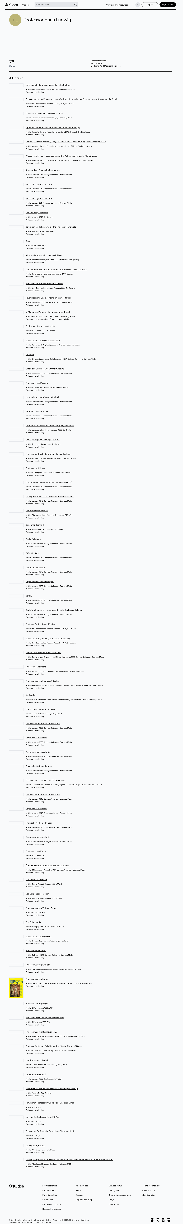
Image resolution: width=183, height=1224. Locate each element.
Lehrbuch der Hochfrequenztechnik (42, 395)
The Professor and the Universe (40, 707)
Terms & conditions (151, 1183)
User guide (114, 1188)
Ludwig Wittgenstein (35, 1143)
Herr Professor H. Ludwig (37, 1058)
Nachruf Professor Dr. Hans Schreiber (43, 650)
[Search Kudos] (58, 3)
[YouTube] (168, 1218)
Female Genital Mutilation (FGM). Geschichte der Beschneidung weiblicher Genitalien (66, 139)
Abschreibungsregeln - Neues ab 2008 (44, 253)
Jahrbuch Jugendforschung (39, 182)
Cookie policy (148, 1192)
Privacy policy (148, 1188)
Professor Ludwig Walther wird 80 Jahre (44, 281)
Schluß (29, 593)
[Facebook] (152, 1218)
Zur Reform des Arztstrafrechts (40, 324)
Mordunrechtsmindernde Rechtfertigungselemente (50, 423)
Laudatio (30, 352)
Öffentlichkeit (32, 551)
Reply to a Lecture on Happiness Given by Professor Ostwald (54, 607)
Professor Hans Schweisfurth (37, 317)
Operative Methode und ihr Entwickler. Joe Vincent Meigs (53, 125)
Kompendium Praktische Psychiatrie (42, 168)
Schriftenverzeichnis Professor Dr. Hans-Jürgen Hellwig (52, 1086)
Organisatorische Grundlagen (40, 579)
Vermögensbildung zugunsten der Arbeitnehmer (48, 82)
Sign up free (163, 3)
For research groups (51, 1202)
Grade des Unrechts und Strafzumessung (45, 366)
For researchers (49, 1183)
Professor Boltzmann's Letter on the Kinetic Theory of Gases (54, 1043)
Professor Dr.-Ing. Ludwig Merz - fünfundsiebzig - (49, 451)
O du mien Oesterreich (36, 877)
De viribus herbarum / (36, 1072)
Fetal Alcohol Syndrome (37, 409)
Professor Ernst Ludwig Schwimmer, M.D (45, 1015)
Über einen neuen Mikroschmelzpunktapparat (47, 863)
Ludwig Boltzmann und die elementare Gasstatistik (49, 494)
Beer (28, 238)
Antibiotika (31, 693)
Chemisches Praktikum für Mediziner (43, 721)
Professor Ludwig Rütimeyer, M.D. (41, 1029)
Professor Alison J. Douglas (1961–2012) (44, 111)
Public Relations (33, 537)
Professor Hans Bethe (36, 664)
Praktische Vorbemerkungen (39, 764)
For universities (49, 1192)
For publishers (49, 1188)
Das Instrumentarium (35, 565)
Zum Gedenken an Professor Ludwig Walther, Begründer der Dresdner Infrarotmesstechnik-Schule (72, 97)
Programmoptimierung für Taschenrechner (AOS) (49, 480)
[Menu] (133, 3)
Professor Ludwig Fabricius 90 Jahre (42, 678)
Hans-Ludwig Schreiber (37, 210)
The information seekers (37, 508)
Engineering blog (84, 1197)
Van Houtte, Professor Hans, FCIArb (42, 1114)
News (78, 1188)
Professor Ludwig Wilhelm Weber (41, 905)
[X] (158, 1218)
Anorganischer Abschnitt (37, 749)
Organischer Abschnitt (36, 735)
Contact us (114, 1202)
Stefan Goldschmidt (35, 522)
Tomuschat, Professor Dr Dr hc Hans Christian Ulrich (50, 1100)
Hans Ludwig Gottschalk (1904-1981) (43, 437)
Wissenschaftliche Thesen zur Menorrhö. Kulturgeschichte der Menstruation (61, 153)
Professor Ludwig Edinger (38, 962)
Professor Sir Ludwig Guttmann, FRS (43, 338)
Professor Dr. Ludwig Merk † (38, 934)
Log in (146, 3)
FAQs (111, 1197)
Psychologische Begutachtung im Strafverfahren (48, 295)
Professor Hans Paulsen (37, 380)
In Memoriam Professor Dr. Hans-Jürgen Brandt (48, 309)
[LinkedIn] (163, 1218)
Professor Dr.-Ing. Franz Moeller (40, 622)
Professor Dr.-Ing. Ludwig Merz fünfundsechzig (48, 636)
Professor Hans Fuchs (36, 849)
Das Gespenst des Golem (37, 891)
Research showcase (51, 1206)
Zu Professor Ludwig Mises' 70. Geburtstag (45, 778)
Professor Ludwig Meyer (37, 976)
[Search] (79, 3)
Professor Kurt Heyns (35, 466)
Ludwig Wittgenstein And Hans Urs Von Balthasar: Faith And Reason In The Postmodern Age (69, 1157)
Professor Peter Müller (36, 948)
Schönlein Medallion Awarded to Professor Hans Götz (51, 224)
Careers (79, 1192)
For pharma (47, 1197)
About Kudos (82, 1183)
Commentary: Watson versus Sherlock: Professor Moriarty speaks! (56, 267)
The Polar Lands (33, 920)
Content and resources (120, 1192)
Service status (115, 1183)
